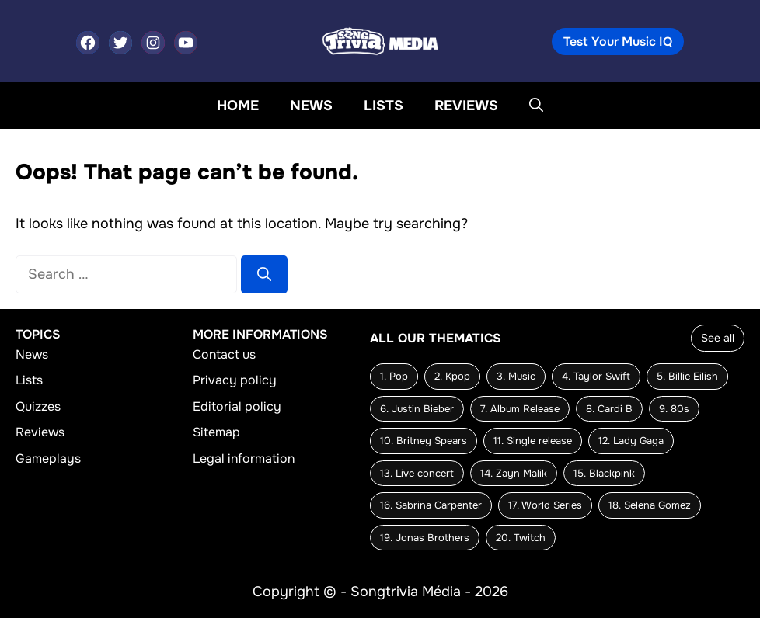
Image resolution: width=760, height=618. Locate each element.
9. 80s (674, 408)
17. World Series (545, 505)
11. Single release (532, 440)
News (311, 105)
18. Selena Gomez (649, 505)
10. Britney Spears (423, 440)
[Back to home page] (380, 40)
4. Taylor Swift (596, 376)
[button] (536, 105)
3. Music (516, 376)
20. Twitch (521, 537)
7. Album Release (520, 408)
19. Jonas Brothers (424, 537)
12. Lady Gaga (631, 440)
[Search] (264, 274)
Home (238, 105)
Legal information (244, 458)
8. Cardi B (609, 408)
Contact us (224, 354)
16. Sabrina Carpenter (431, 505)
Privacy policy (235, 381)
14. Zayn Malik (513, 473)
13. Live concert (417, 473)
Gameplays (48, 458)
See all (717, 338)
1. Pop (394, 376)
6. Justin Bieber (417, 408)
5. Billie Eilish (687, 376)
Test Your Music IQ (617, 41)
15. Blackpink (604, 473)
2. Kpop (452, 376)
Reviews (466, 105)
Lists (383, 105)
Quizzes (38, 406)
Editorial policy (237, 406)
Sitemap (216, 433)
